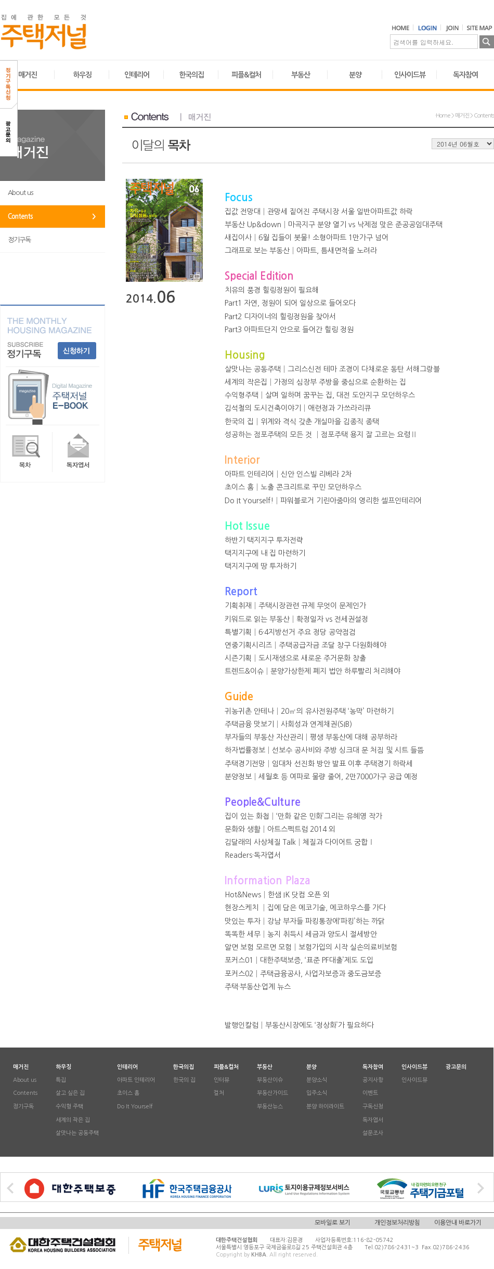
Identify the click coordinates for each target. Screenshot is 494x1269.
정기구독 (19, 240)
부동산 (300, 75)
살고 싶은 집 (70, 1093)
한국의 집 (184, 1080)
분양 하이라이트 (325, 1107)
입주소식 (316, 1093)
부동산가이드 (272, 1093)
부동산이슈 (270, 1080)
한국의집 (191, 75)
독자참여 (465, 75)
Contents (20, 216)
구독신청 (372, 1107)
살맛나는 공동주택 (77, 1133)
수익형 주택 (69, 1107)
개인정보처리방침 (397, 1223)
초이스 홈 (128, 1093)
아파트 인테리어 (136, 1080)
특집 (61, 1080)
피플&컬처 (246, 75)
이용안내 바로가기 (458, 1223)
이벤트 (370, 1093)
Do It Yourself (135, 1107)
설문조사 (372, 1133)
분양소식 (316, 1080)
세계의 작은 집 (73, 1120)
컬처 (219, 1093)
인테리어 (136, 75)
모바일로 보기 (332, 1223)
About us (20, 192)
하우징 (82, 75)
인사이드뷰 (409, 75)
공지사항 (372, 1080)
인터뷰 (221, 1080)
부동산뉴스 (270, 1107)
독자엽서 (372, 1120)
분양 (355, 75)
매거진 (27, 75)
